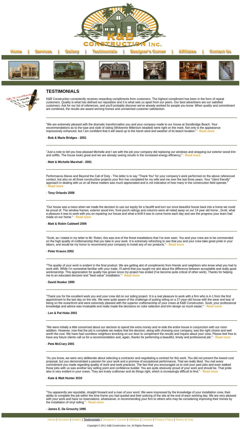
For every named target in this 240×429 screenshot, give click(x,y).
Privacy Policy (164, 419)
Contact (147, 419)
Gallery (76, 419)
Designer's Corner (114, 419)
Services (63, 419)
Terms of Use (184, 419)
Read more (207, 131)
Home (52, 419)
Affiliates (134, 419)
